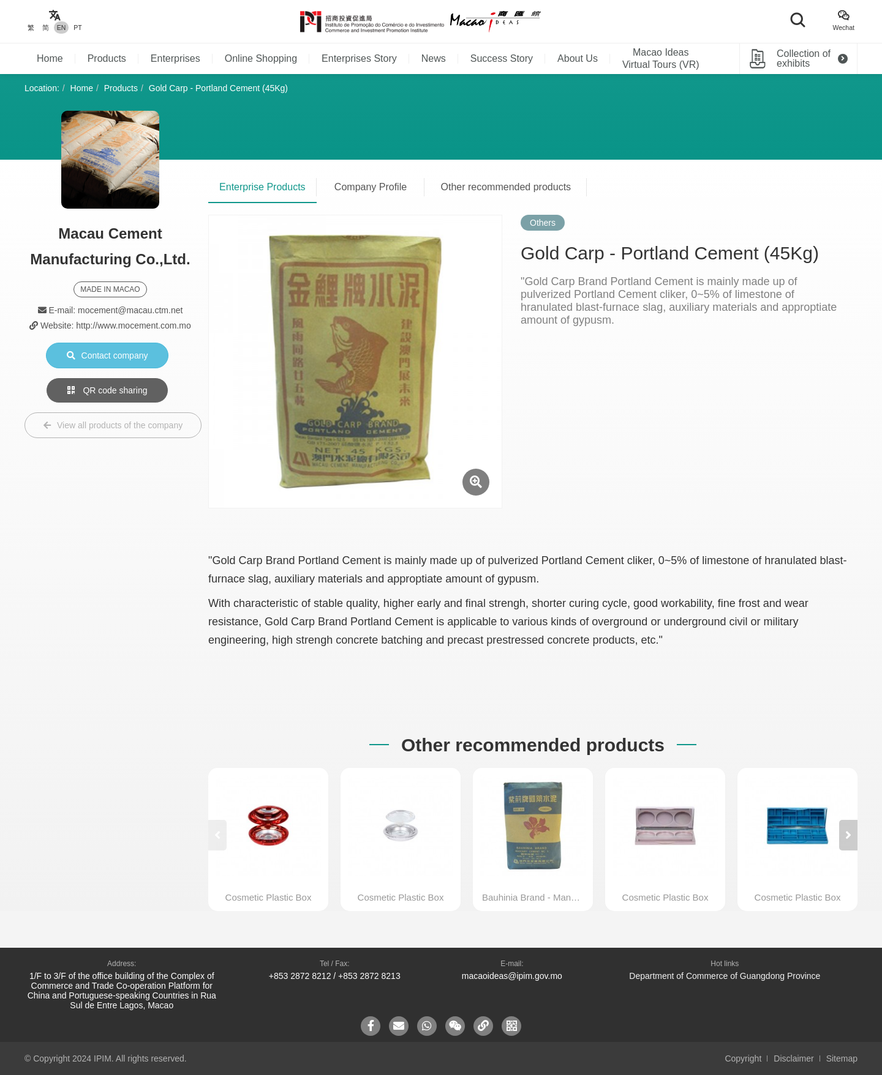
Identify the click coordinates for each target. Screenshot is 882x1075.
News (433, 58)
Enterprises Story (359, 58)
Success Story (501, 58)
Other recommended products (506, 187)
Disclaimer (793, 1058)
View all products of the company (113, 425)
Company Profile (370, 187)
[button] (848, 835)
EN (61, 27)
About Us (577, 58)
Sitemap (842, 1058)
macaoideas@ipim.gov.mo (512, 976)
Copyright (743, 1058)
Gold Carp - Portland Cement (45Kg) (218, 88)
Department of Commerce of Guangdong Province (724, 976)
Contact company (107, 355)
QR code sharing (107, 390)
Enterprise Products (262, 187)
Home (50, 58)
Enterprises (175, 58)
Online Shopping (261, 58)
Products (107, 58)
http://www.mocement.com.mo (133, 325)
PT (77, 27)
